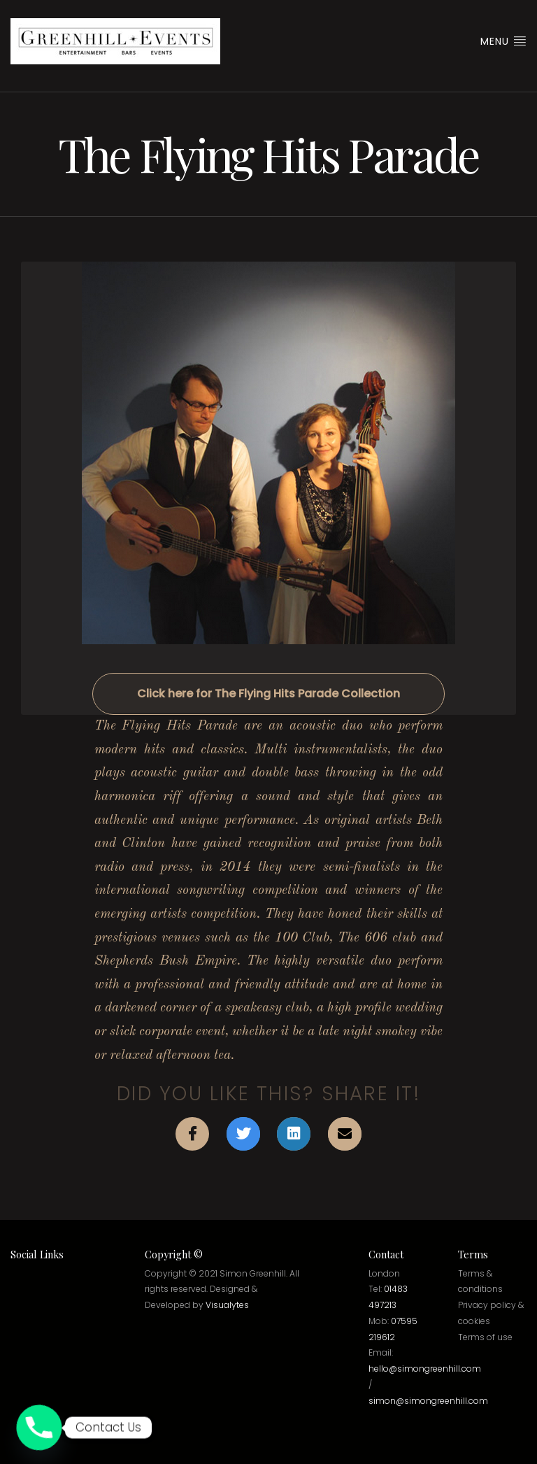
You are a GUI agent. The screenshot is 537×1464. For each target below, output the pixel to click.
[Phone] (39, 1428)
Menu (503, 41)
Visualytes (227, 1305)
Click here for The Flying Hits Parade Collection (268, 693)
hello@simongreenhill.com (424, 1368)
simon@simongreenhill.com (428, 1401)
